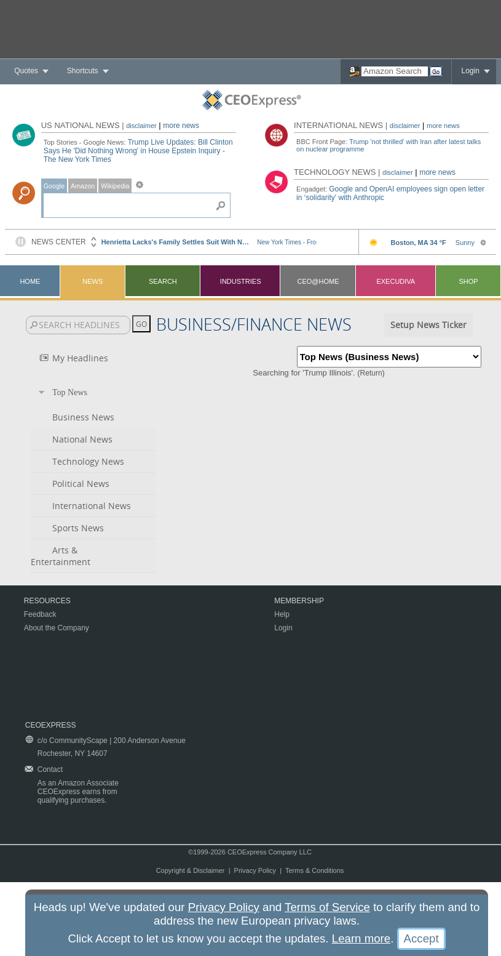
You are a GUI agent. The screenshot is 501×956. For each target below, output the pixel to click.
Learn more (361, 938)
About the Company (56, 628)
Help (282, 614)
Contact (50, 769)
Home (30, 281)
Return (371, 373)
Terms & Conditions (314, 870)
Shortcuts (82, 70)
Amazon (83, 186)
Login (470, 70)
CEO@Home (318, 281)
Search (163, 281)
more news (181, 125)
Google (54, 186)
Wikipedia (115, 186)
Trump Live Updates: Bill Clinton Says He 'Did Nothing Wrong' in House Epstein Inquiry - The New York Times (138, 151)
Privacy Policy (255, 870)
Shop (468, 281)
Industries (240, 281)
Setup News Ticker (428, 325)
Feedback (40, 614)
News (92, 281)
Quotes (26, 70)
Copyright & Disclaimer (190, 870)
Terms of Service (327, 907)
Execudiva (395, 281)
